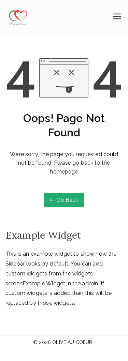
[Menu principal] (117, 17)
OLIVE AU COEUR (72, 342)
